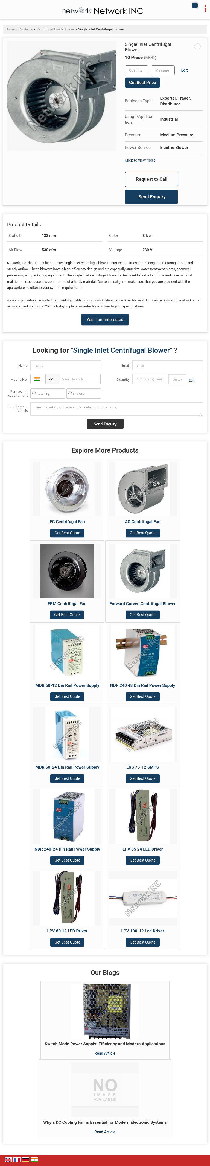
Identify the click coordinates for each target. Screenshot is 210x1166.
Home (10, 29)
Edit (184, 70)
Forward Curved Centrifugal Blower (143, 603)
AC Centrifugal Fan (143, 521)
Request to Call (151, 179)
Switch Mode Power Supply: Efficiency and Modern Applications (105, 1043)
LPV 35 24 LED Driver (142, 849)
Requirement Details (18, 409)
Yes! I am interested (105, 319)
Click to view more (140, 160)
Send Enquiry (152, 196)
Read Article (105, 1053)
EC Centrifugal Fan (67, 521)
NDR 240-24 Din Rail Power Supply (67, 849)
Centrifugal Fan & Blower (55, 29)
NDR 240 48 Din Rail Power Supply (142, 685)
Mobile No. (19, 379)
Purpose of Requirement (18, 393)
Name (23, 365)
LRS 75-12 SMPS (142, 767)
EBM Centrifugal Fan (67, 603)
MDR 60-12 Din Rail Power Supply (67, 685)
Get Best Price (142, 82)
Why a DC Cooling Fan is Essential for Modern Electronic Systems (105, 1122)
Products (26, 29)
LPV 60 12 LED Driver (67, 930)
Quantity (123, 379)
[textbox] (163, 70)
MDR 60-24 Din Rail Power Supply (67, 767)
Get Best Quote (67, 533)
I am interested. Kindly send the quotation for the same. (116, 409)
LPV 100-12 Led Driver (142, 930)
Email (125, 365)
